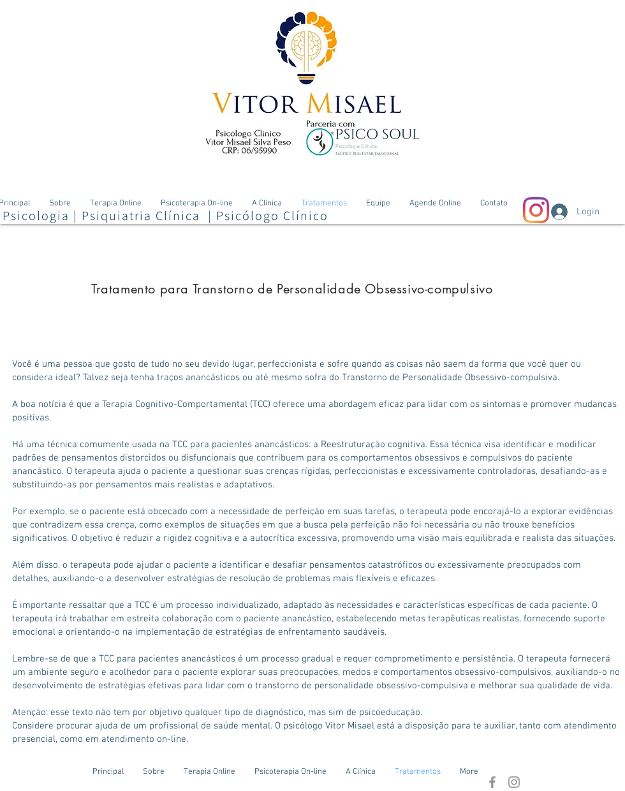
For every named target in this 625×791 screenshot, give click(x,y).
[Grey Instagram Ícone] (514, 782)
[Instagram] (536, 210)
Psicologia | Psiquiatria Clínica (103, 215)
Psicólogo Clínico (272, 215)
